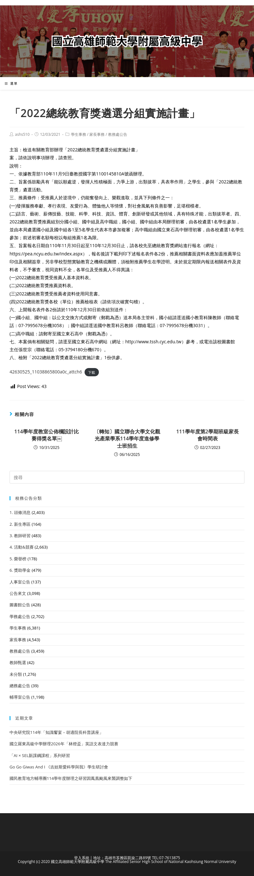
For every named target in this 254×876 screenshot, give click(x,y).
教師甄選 (18, 662)
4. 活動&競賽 (22, 547)
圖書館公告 (20, 605)
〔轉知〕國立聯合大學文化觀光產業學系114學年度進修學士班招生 (127, 438)
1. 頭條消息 (20, 512)
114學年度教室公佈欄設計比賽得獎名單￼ (46, 435)
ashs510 (22, 134)
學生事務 (78, 134)
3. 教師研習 (20, 535)
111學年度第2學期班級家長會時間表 (207, 435)
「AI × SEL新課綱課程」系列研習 (40, 755)
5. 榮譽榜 (18, 559)
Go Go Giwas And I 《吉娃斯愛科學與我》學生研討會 (59, 767)
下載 (91, 372)
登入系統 (81, 857)
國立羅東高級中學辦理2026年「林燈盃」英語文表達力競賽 (64, 744)
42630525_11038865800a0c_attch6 (46, 372)
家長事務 (97, 134)
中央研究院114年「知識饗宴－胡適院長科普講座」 (56, 732)
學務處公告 (20, 616)
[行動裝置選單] (11, 83)
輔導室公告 (20, 697)
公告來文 (18, 593)
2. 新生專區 (20, 524)
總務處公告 (20, 685)
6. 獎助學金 (20, 570)
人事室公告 (20, 582)
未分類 (16, 674)
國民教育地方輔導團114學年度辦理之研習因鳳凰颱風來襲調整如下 (71, 778)
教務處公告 (117, 134)
